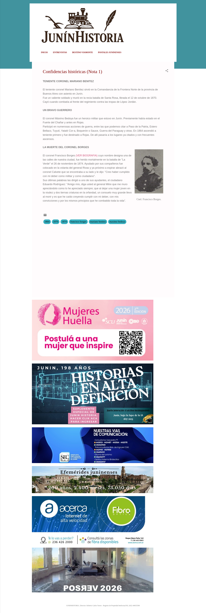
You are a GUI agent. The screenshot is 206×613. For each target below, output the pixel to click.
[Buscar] (172, 7)
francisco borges (78, 221)
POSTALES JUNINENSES (109, 52)
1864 (47, 221)
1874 (64, 221)
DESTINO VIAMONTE (82, 52)
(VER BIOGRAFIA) (86, 155)
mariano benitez (98, 221)
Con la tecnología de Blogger (103, 599)
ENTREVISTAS (60, 52)
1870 (55, 221)
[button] (167, 71)
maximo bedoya (117, 221)
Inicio (44, 52)
